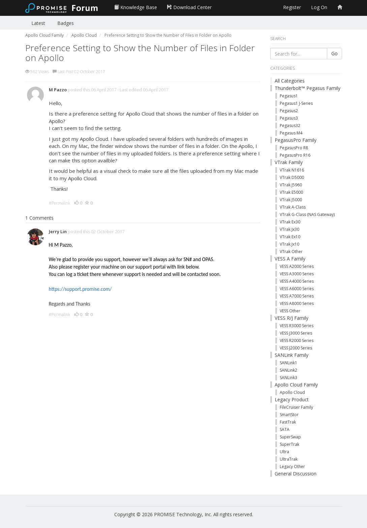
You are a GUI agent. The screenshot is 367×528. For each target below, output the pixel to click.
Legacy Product (292, 399)
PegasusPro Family (295, 140)
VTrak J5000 (291, 200)
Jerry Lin (58, 231)
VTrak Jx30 (289, 229)
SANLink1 (288, 363)
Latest (38, 23)
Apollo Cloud (292, 392)
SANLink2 (288, 370)
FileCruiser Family (296, 407)
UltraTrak (289, 459)
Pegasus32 (290, 125)
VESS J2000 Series (296, 348)
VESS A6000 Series (297, 288)
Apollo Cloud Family (296, 384)
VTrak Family (289, 162)
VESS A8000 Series (297, 303)
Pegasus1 (289, 96)
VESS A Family (290, 258)
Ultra (284, 452)
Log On (319, 7)
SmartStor (289, 414)
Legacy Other (292, 466)
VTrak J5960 (291, 185)
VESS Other (290, 311)
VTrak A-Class (293, 207)
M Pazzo (58, 90)
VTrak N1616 (292, 170)
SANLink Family (291, 355)
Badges (65, 23)
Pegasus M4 (291, 133)
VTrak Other (291, 251)
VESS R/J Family (291, 318)
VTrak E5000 (291, 192)
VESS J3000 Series (296, 333)
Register (292, 7)
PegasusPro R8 (294, 148)
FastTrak (288, 422)
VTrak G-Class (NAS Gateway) (307, 214)
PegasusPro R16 (295, 155)
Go (334, 53)
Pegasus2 (289, 111)
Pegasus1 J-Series (296, 103)
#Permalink (59, 203)
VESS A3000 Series (297, 274)
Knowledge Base (135, 7)
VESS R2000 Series (296, 340)
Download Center (189, 7)
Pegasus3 (289, 118)
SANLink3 (288, 377)
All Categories (290, 80)
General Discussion (295, 473)
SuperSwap (290, 437)
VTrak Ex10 (290, 237)
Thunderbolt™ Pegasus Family (307, 88)
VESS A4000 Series (297, 281)
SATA (284, 429)
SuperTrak (289, 444)
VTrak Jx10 (289, 244)
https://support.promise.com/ (80, 289)
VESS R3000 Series (296, 326)
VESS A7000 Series (297, 296)
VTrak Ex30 (290, 222)
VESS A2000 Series (297, 266)
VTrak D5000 (292, 177)
